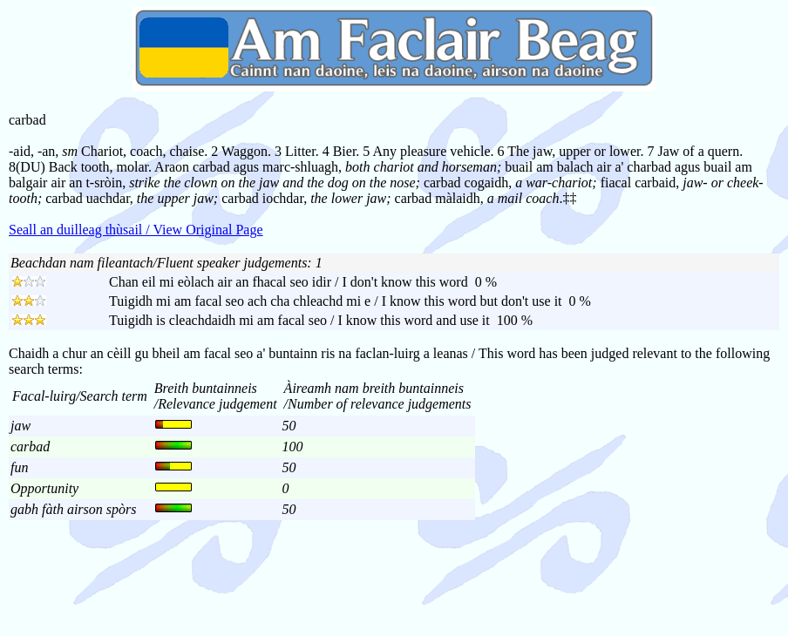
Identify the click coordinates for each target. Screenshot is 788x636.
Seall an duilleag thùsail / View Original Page (136, 229)
